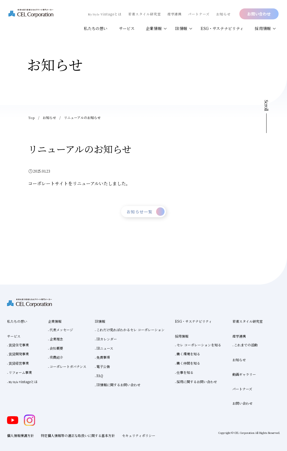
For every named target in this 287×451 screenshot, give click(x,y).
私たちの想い (96, 28)
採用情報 (263, 28)
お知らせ (223, 14)
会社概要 (56, 348)
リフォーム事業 (20, 372)
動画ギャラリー (244, 374)
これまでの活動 (246, 344)
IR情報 (181, 28)
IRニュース (104, 348)
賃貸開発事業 (19, 353)
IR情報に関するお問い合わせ (118, 384)
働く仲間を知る (188, 363)
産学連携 (174, 14)
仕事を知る (185, 372)
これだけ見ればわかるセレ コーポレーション (130, 329)
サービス (127, 28)
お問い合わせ (259, 14)
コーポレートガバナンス (68, 366)
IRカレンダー (106, 338)
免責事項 (103, 357)
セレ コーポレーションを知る (199, 344)
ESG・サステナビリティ (222, 28)
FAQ (99, 375)
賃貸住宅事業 (19, 344)
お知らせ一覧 (146, 211)
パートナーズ (199, 14)
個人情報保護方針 (20, 435)
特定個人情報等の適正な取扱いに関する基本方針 (78, 435)
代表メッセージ (61, 329)
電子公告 (103, 366)
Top (31, 117)
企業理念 (56, 338)
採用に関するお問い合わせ (197, 381)
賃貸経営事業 (19, 363)
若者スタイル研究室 (144, 14)
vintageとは (105, 14)
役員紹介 (56, 357)
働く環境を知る (188, 353)
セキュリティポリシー (138, 435)
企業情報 (154, 28)
